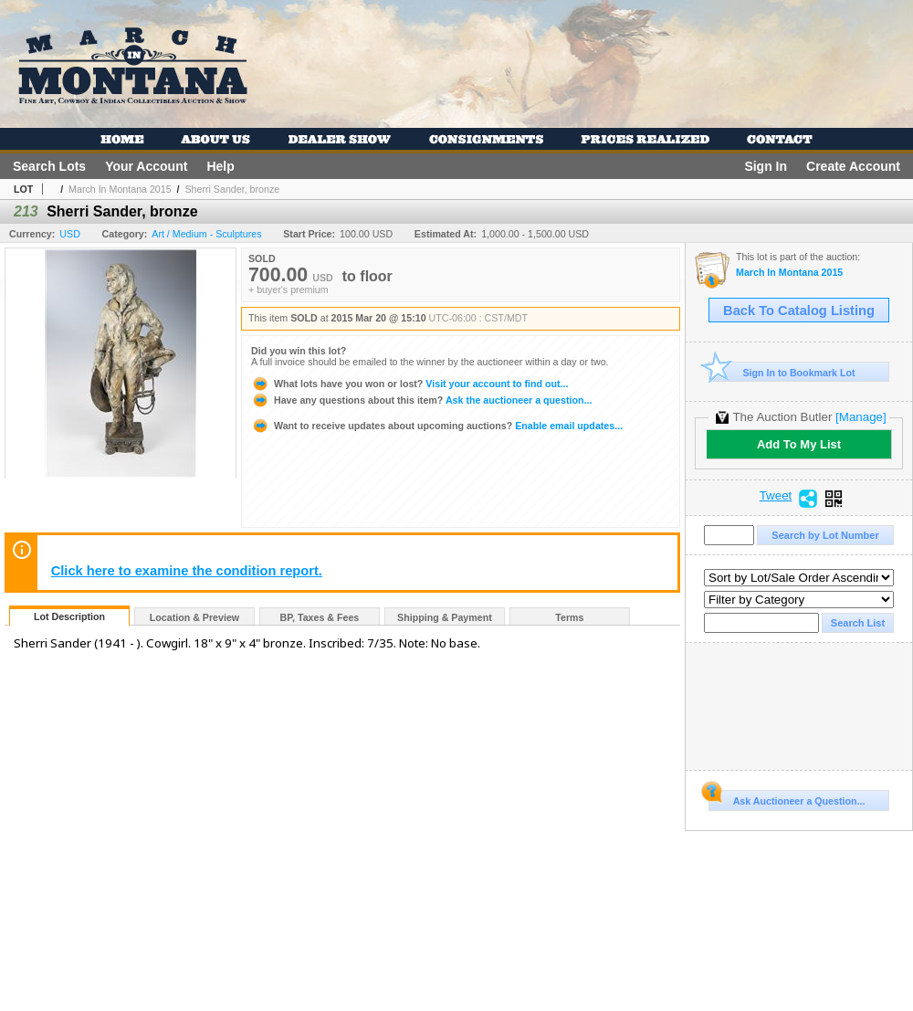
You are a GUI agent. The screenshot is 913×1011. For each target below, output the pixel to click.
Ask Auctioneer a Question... (786, 798)
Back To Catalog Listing (799, 310)
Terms (569, 617)
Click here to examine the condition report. (186, 570)
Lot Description (69, 616)
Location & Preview (194, 617)
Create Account (853, 166)
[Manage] (860, 417)
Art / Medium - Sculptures (206, 233)
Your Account (146, 166)
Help (220, 166)
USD (69, 233)
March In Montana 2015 (120, 189)
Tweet (776, 496)
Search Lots (49, 166)
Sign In (765, 166)
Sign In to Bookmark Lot (781, 372)
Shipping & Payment (444, 617)
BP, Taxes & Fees (320, 617)
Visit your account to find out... (409, 383)
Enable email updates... (437, 425)
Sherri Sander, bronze (231, 189)
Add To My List (799, 444)
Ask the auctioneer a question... (421, 400)
